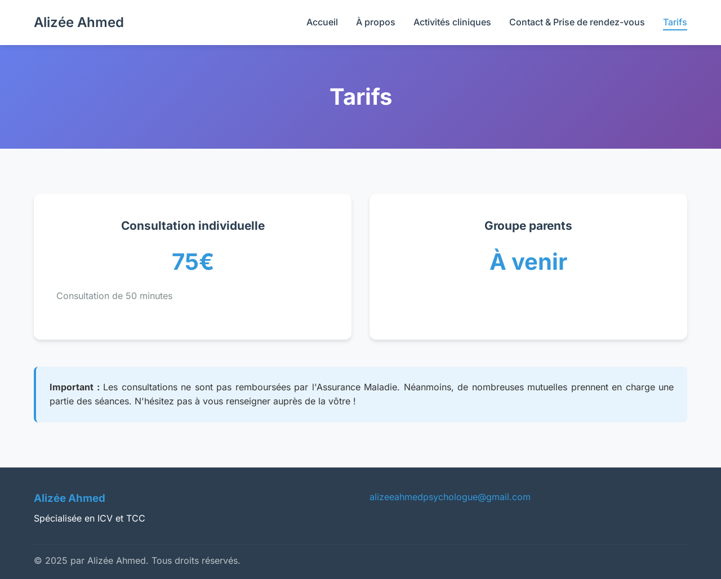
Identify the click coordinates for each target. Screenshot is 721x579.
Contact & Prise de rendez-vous (577, 22)
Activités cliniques (452, 22)
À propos (375, 22)
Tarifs (675, 22)
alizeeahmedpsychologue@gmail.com (450, 496)
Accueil (322, 22)
